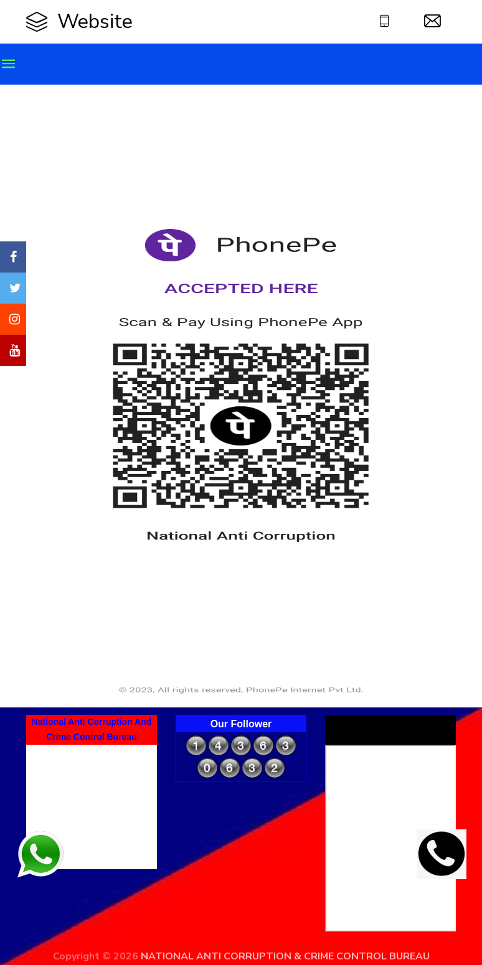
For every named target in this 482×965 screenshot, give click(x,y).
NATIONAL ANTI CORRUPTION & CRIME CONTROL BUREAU (285, 956)
